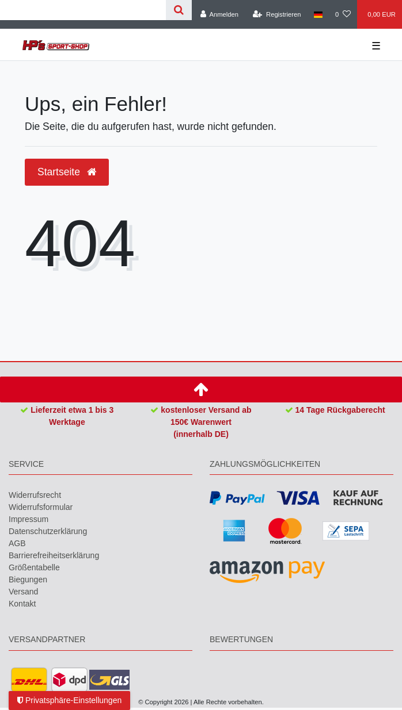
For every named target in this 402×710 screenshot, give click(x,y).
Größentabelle (34, 567)
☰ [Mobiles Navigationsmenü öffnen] (376, 46)
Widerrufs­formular (41, 507)
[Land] (318, 14)
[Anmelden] (219, 14)
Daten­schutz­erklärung (48, 531)
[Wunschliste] (343, 14)
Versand (23, 591)
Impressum (28, 519)
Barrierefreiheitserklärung (54, 555)
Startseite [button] (66, 172)
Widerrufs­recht (35, 495)
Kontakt (22, 603)
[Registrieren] (276, 14)
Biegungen (28, 579)
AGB (17, 543)
